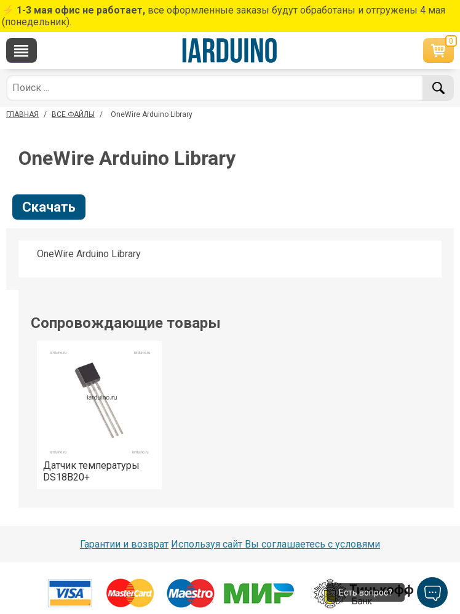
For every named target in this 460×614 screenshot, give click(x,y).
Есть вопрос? (365, 592)
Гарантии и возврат (124, 544)
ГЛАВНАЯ (22, 114)
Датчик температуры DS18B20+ (91, 471)
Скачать (49, 207)
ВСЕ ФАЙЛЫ (73, 114)
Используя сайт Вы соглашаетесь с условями (275, 544)
